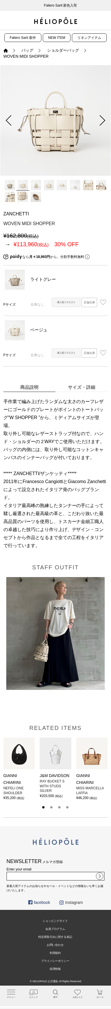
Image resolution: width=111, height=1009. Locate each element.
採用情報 (55, 968)
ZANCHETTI (16, 213)
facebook (39, 902)
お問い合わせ (55, 944)
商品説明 (29, 387)
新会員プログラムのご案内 (55, 5)
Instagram (71, 902)
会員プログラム (55, 928)
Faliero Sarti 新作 (23, 38)
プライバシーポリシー (55, 960)
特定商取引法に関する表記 (55, 936)
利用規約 (55, 952)
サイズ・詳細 (81, 387)
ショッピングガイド (55, 920)
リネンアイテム (89, 38)
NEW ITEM (56, 38)
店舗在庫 (89, 302)
